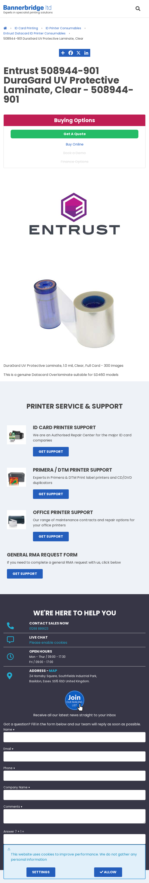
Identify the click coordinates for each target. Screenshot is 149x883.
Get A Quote (75, 133)
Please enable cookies (48, 642)
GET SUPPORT (51, 451)
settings (41, 872)
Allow (108, 872)
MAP (53, 670)
